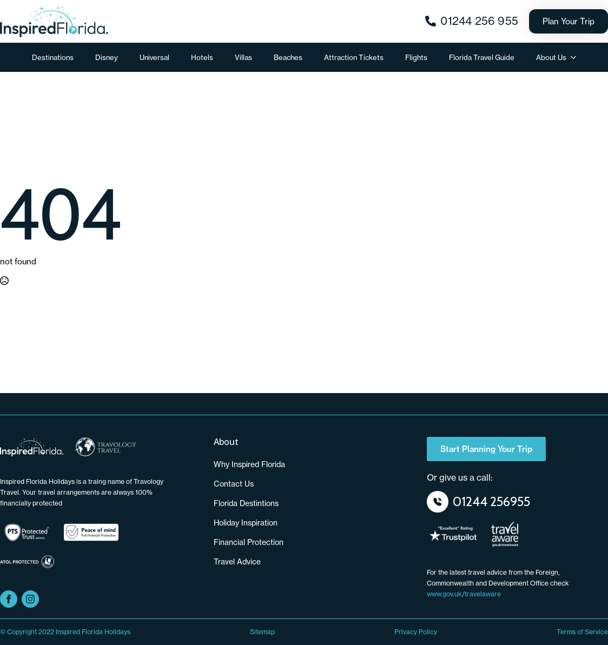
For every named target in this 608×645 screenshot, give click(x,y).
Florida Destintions (246, 503)
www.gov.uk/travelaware (464, 594)
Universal (154, 57)
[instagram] (30, 599)
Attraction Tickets (354, 57)
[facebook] (8, 599)
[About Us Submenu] (576, 57)
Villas (243, 57)
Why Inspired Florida (249, 464)
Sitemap (262, 632)
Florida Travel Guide (481, 57)
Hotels (202, 57)
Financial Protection (248, 542)
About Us (551, 57)
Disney (106, 57)
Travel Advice (237, 562)
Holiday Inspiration (245, 523)
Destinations (53, 57)
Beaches (288, 57)
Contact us (234, 484)
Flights (416, 57)
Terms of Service (582, 632)
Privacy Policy (415, 632)
